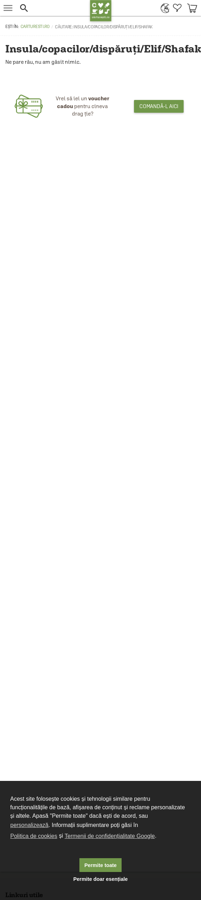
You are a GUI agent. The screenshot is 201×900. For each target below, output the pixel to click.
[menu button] (8, 8)
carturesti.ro (35, 26)
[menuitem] (163, 8)
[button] (53, 8)
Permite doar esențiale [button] (100, 879)
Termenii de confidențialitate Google (110, 836)
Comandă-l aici (159, 106)
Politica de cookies (33, 836)
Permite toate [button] (100, 865)
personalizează (29, 825)
